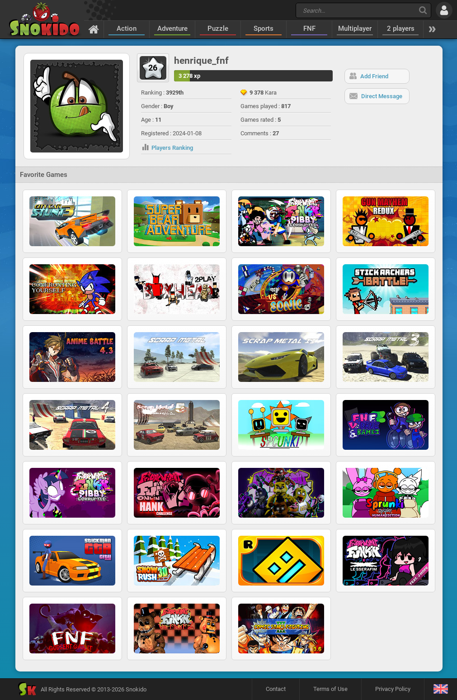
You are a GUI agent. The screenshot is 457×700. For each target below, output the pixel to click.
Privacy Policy (392, 689)
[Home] (94, 29)
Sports (263, 28)
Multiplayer (355, 28)
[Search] (423, 10)
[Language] (440, 689)
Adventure (172, 28)
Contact (276, 689)
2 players (401, 28)
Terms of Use (330, 689)
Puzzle (217, 28)
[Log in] (444, 10)
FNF (309, 28)
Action (127, 28)
